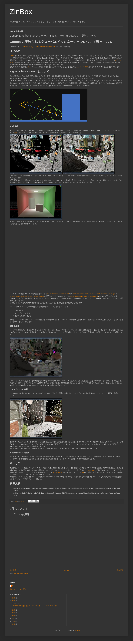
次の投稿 (13, 570)
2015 (14, 624)
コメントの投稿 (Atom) (20, 573)
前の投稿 (120, 570)
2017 (14, 618)
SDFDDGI (92, 470)
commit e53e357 (82, 67)
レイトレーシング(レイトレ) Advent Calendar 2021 (38, 47)
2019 (14, 613)
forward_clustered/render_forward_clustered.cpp (27, 296)
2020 (14, 610)
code (55, 472)
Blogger (77, 630)
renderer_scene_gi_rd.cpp (105, 294)
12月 (15, 603)
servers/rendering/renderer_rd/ (58, 294)
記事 (15, 133)
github (29, 67)
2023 (14, 598)
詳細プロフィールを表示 (18, 589)
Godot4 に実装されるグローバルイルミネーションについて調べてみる (36, 606)
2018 (14, 616)
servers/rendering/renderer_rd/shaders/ (84, 296)
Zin (13, 586)
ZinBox (21, 12)
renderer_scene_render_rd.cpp (83, 294)
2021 (14, 601)
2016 (14, 621)
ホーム (66, 570)
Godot (12, 56)
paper (60, 472)
